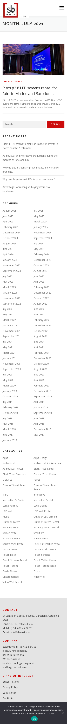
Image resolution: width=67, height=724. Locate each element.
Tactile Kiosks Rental (45, 549)
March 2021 (9, 352)
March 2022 (9, 320)
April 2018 (39, 423)
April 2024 (8, 254)
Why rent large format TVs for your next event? (29, 179)
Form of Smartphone (14, 485)
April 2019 (39, 401)
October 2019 (10, 396)
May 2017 (39, 434)
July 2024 (38, 243)
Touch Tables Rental (45, 560)
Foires (37, 479)
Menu (61, 7)
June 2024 (8, 248)
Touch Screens (42, 554)
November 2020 (12, 363)
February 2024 (41, 254)
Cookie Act (9, 698)
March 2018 (9, 429)
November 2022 (12, 298)
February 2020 (41, 385)
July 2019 (7, 401)
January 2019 (41, 407)
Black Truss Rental (44, 468)
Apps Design (40, 457)
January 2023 (10, 292)
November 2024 (42, 232)
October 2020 (41, 363)
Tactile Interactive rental (47, 544)
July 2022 (7, 309)
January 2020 (10, 391)
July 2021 (7, 341)
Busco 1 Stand (11, 681)
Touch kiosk (9, 554)
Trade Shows (10, 571)
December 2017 (42, 429)
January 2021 (10, 358)
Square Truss (41, 538)
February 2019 (10, 407)
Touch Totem (10, 565)
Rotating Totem (11, 527)
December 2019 (42, 391)
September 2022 (12, 303)
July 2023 (7, 276)
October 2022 (41, 298)
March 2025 (40, 221)
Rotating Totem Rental (46, 527)
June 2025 (8, 216)
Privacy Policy (10, 687)
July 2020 (7, 374)
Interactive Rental (43, 500)
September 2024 (43, 238)
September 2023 (12, 270)
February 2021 (41, 352)
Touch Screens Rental (15, 560)
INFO (5, 494)
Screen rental (10, 533)
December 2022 (42, 292)
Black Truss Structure (14, 474)
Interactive (39, 494)
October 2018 (10, 412)
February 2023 (41, 287)
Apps (5, 457)
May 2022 (8, 314)
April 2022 (39, 314)
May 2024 (39, 248)
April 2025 (8, 221)
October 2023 (41, 265)
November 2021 (12, 331)
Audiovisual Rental (13, 468)
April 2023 (39, 281)
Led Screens (40, 505)
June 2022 (39, 309)
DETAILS (7, 479)
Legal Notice (10, 692)
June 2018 (39, 418)
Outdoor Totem (11, 522)
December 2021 (42, 325)
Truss (37, 571)
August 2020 (40, 369)
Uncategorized (12, 81)
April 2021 (39, 347)
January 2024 (10, 259)
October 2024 (10, 238)
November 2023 (12, 265)
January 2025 (41, 227)
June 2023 (39, 276)
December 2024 (11, 232)
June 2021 (39, 341)
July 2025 (38, 210)
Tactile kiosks (10, 549)
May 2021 (8, 347)
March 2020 (9, 385)
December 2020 (42, 358)
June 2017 (8, 434)
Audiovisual (9, 463)
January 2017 (10, 440)
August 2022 (40, 303)
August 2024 (9, 243)
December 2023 (42, 259)
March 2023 (9, 287)
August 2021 (40, 336)
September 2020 (12, 369)
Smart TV (39, 533)
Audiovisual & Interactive (47, 463)
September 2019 (43, 396)
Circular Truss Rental (45, 474)
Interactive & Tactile (14, 500)
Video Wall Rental (12, 582)
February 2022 (41, 320)
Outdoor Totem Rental (46, 522)
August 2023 (40, 270)
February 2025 (10, 227)
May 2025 (39, 216)
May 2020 (8, 380)
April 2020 (39, 380)
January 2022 (10, 325)
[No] (62, 713)
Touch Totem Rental (45, 565)
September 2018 (43, 412)
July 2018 (7, 418)
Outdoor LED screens (45, 516)
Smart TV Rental (12, 538)
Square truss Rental (13, 544)
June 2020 (39, 374)
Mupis (6, 516)
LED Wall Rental (42, 511)
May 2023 (8, 281)
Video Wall (39, 576)
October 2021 (41, 331)
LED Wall (7, 511)
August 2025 (9, 210)
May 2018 (8, 423)
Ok (34, 719)
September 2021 (12, 336)
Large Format (10, 505)
